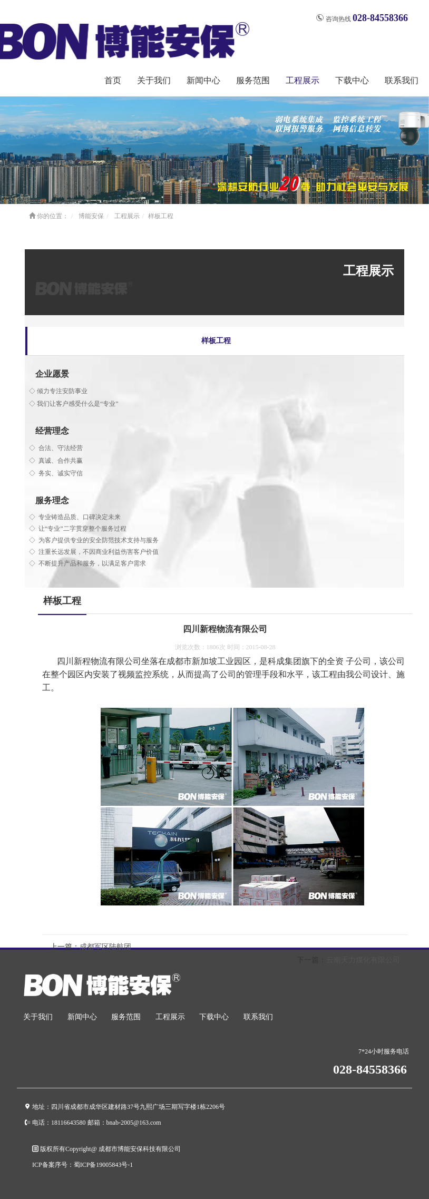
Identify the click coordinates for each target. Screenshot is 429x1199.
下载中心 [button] (352, 80)
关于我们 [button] (154, 80)
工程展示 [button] (302, 80)
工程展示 (127, 216)
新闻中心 (82, 1017)
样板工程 (160, 216)
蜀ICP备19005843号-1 (103, 1164)
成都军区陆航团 (105, 947)
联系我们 (401, 80)
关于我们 (38, 1017)
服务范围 (126, 1017)
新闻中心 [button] (203, 80)
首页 (112, 80)
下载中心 (214, 1017)
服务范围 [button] (253, 80)
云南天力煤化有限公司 (363, 960)
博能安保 (91, 216)
